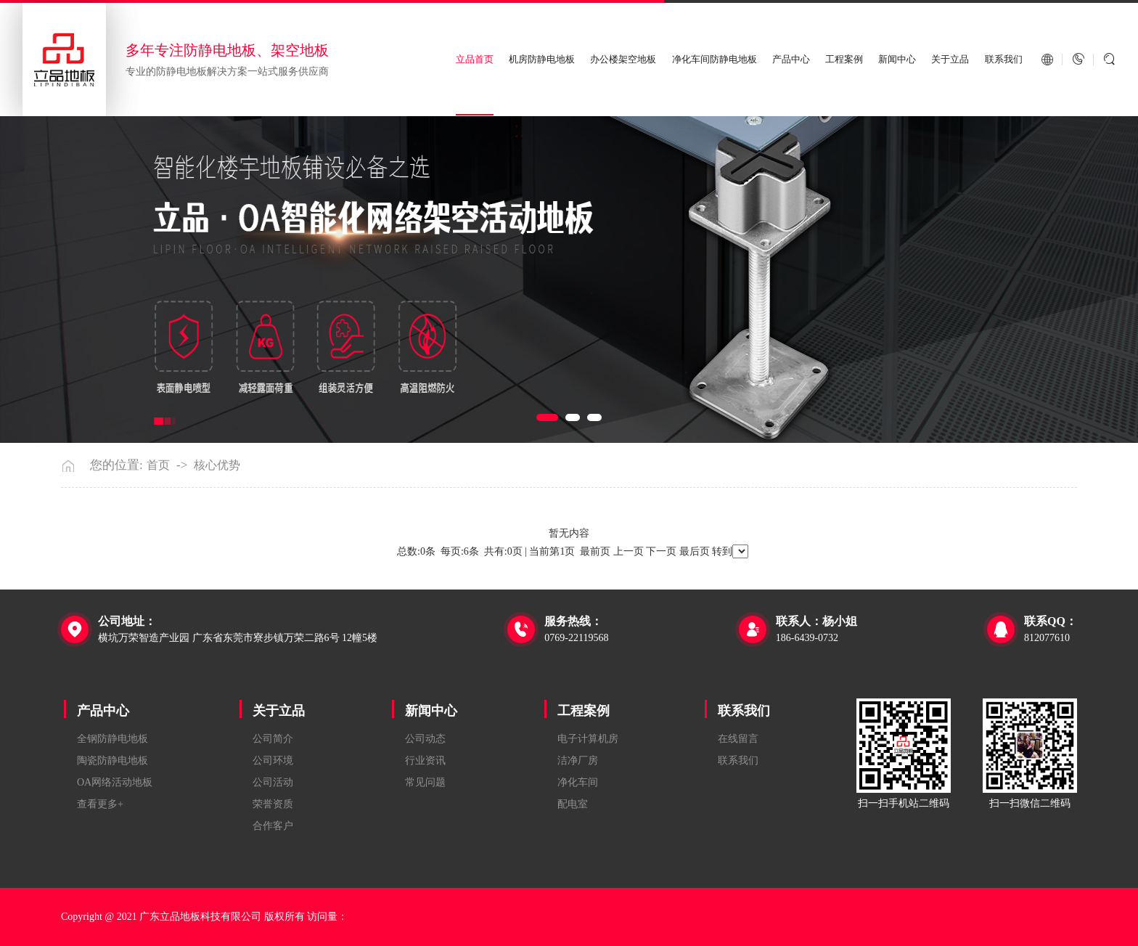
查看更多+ (100, 804)
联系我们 (1004, 59)
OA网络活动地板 (114, 782)
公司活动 (273, 782)
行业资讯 (425, 760)
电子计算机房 (587, 738)
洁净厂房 (577, 760)
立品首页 (475, 59)
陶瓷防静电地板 (112, 760)
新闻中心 (897, 59)
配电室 (572, 804)
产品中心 (791, 59)
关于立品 (950, 59)
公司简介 (273, 738)
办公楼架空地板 (623, 59)
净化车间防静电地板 (714, 59)
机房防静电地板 (542, 59)
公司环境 (273, 760)
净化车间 (577, 782)
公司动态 (425, 738)
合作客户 (273, 825)
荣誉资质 (273, 804)
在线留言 (738, 738)
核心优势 (217, 465)
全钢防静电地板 (112, 738)
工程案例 (844, 59)
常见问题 (425, 782)
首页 (158, 465)
